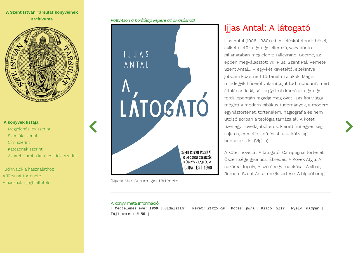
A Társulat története (20, 175)
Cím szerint (15, 142)
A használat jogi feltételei (25, 182)
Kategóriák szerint (21, 149)
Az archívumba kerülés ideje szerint (38, 155)
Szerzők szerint (18, 135)
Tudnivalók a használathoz (27, 169)
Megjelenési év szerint (25, 129)
